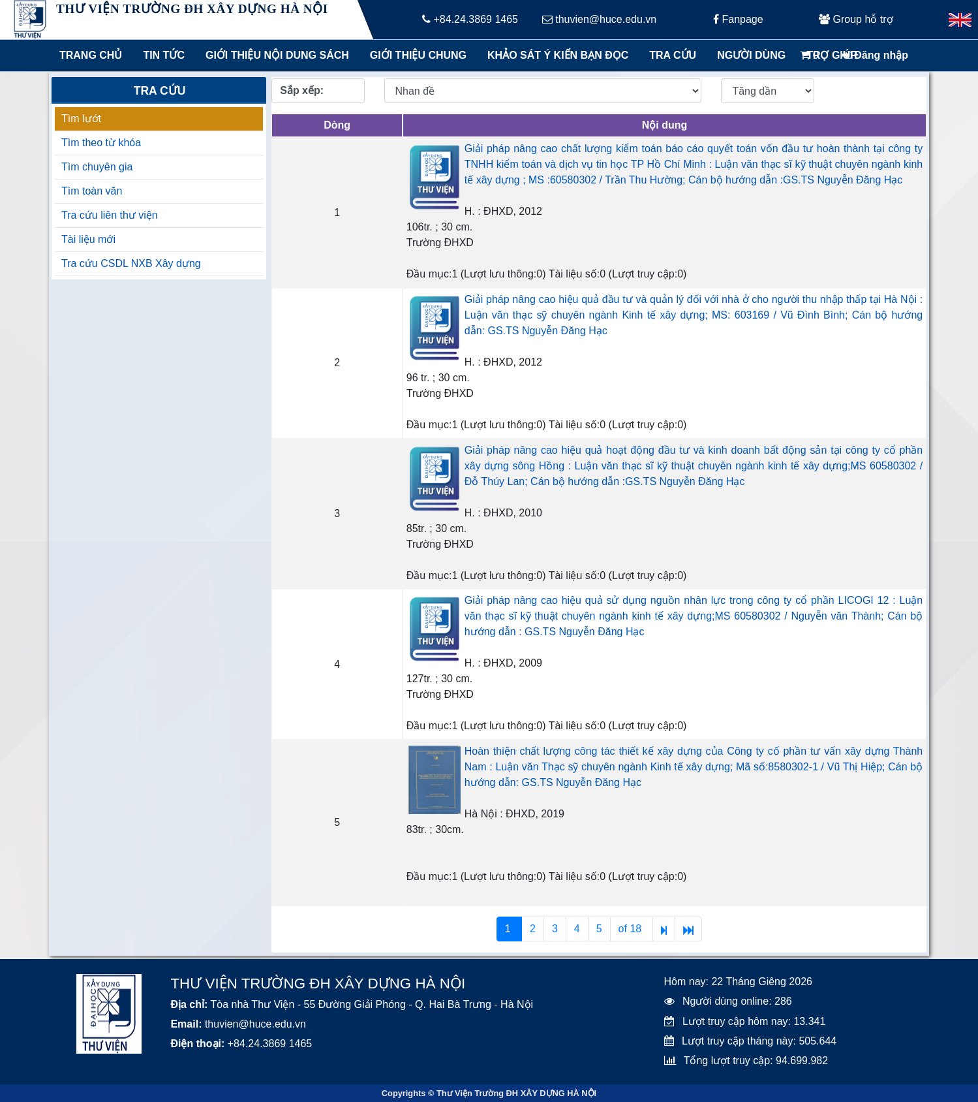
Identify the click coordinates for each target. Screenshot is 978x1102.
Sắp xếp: (302, 90)
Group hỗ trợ (856, 19)
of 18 (632, 928)
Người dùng (751, 55)
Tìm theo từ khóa (101, 142)
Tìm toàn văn (91, 191)
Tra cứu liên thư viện (109, 215)
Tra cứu (672, 55)
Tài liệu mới (88, 239)
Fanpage (738, 19)
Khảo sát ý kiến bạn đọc (554, 55)
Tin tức (164, 55)
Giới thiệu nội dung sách (274, 55)
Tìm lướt (81, 118)
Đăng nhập (875, 55)
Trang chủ (90, 55)
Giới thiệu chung (417, 55)
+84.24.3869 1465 (470, 19)
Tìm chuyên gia (96, 166)
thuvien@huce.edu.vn (599, 19)
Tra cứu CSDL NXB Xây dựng (131, 263)
